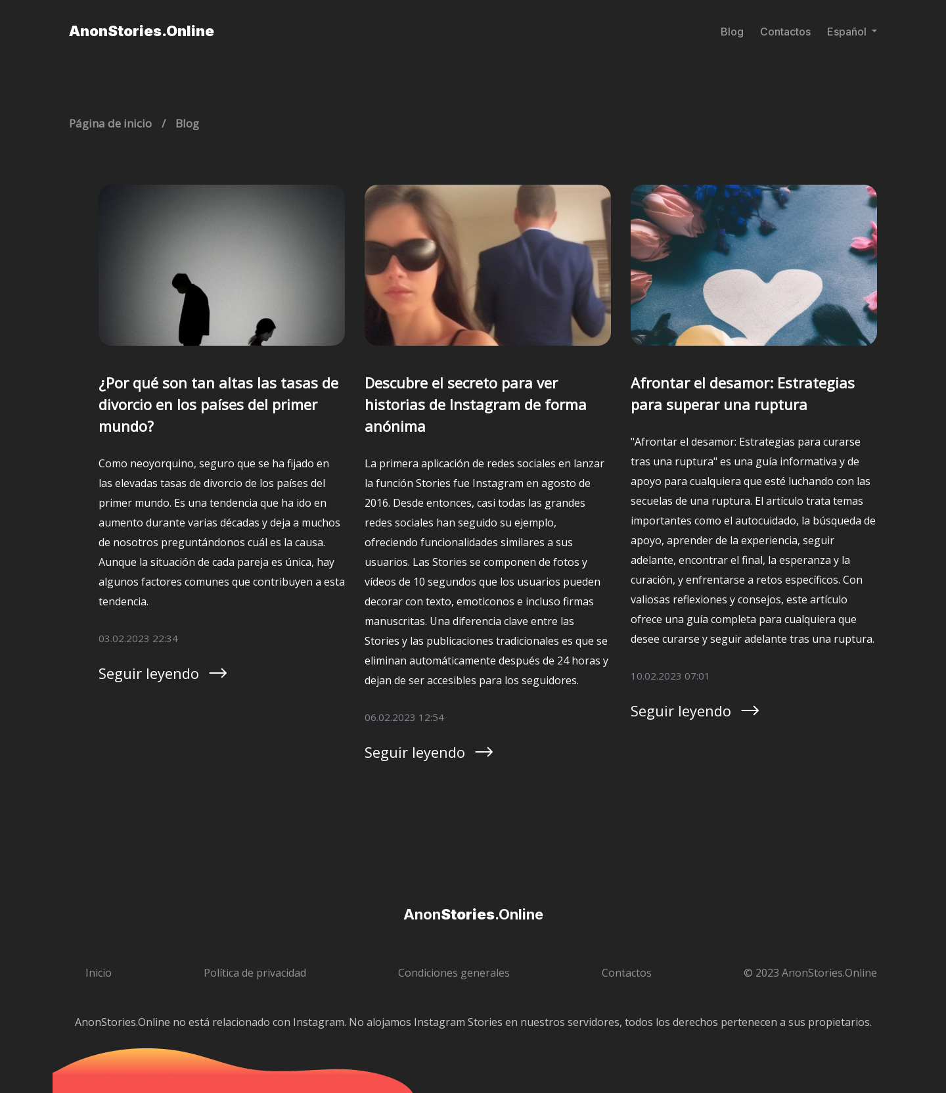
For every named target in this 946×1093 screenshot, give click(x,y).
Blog (732, 31)
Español (848, 31)
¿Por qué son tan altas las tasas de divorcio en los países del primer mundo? (218, 404)
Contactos (785, 31)
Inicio (98, 972)
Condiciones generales (454, 972)
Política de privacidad (255, 972)
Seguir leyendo (164, 673)
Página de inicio (110, 123)
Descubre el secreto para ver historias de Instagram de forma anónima (476, 404)
